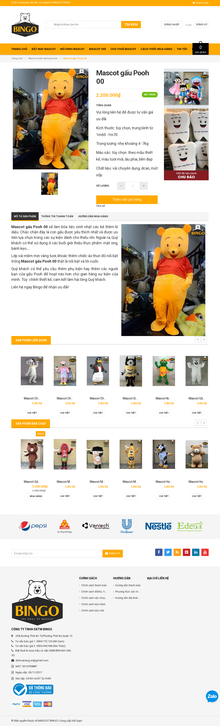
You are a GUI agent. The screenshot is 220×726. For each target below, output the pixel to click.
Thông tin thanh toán (57, 216)
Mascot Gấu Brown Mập (68, 481)
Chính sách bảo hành (93, 604)
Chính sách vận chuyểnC (95, 597)
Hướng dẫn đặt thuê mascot (131, 597)
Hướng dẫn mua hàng (93, 216)
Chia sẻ (100, 205)
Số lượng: (103, 185)
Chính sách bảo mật (92, 610)
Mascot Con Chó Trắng (35, 398)
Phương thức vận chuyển (129, 591)
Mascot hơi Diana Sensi (35, 481)
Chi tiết (28, 413)
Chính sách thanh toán (94, 585)
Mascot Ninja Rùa (196, 398)
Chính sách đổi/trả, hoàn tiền (97, 591)
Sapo (79, 720)
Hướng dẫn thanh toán (128, 585)
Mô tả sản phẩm (25, 216)
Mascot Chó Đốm (64, 398)
